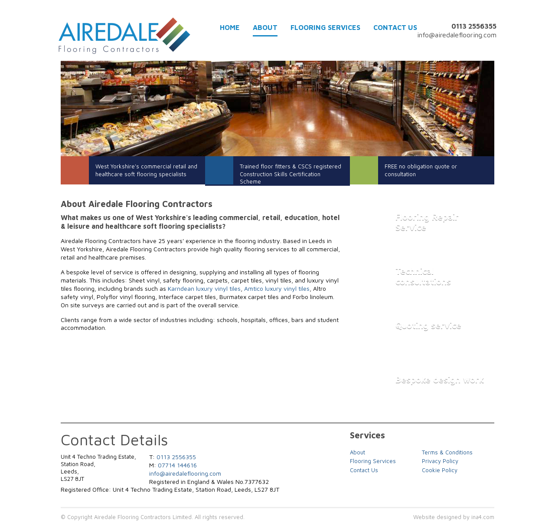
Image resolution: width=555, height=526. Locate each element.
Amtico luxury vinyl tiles (277, 288)
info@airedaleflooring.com (456, 35)
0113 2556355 (176, 456)
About (265, 27)
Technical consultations (423, 276)
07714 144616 (177, 465)
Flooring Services (325, 27)
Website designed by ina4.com (453, 516)
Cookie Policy (439, 470)
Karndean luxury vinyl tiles (204, 288)
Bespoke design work (439, 380)
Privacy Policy (440, 461)
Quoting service (428, 325)
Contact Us (395, 27)
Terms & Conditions (447, 452)
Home (230, 27)
